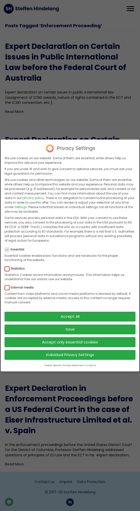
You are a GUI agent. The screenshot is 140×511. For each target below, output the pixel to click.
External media (21, 285)
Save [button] (70, 327)
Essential (16, 247)
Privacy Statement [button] (74, 363)
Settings (20, 205)
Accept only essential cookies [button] (70, 340)
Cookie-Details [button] (52, 363)
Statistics (16, 267)
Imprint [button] (91, 363)
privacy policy (33, 196)
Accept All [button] (70, 314)
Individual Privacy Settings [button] (70, 353)
